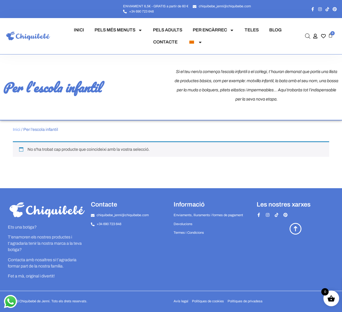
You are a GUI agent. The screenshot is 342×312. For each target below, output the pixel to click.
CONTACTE (165, 42)
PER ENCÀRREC (213, 30)
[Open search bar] (307, 36)
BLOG (275, 29)
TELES (252, 29)
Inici (16, 129)
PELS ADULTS (167, 29)
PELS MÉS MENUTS (118, 30)
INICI (79, 29)
